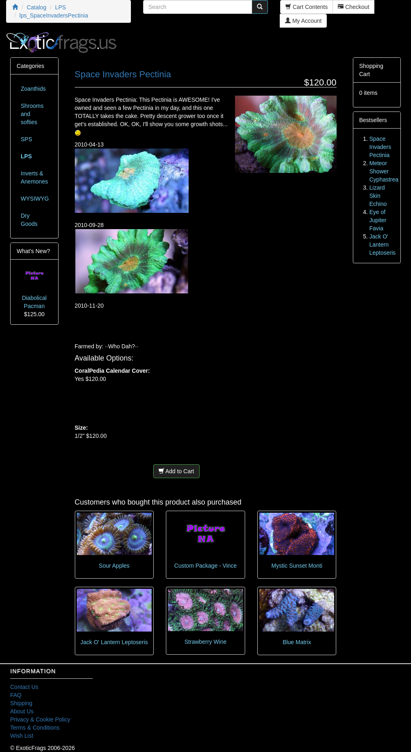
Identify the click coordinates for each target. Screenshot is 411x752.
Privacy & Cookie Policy (40, 719)
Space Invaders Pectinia (380, 147)
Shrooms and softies (32, 114)
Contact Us (24, 687)
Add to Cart (176, 471)
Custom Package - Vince (205, 565)
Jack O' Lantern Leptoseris (114, 642)
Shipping (21, 703)
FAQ (16, 695)
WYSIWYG (35, 198)
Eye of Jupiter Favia (378, 220)
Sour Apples (114, 565)
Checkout (353, 7)
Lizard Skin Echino (378, 195)
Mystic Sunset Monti (297, 565)
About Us (22, 711)
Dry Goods (29, 219)
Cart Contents (306, 7)
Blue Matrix (297, 642)
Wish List (21, 735)
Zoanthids (33, 88)
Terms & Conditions (34, 727)
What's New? (33, 251)
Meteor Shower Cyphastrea (384, 171)
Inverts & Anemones (34, 177)
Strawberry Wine (205, 641)
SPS (26, 139)
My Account (303, 20)
